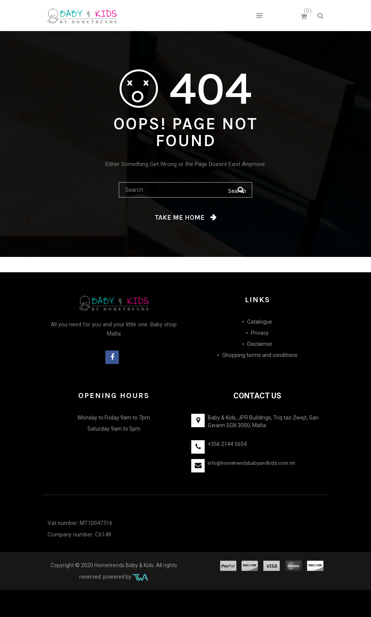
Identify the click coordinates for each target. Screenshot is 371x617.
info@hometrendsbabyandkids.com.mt (251, 463)
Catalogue (259, 322)
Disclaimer (260, 344)
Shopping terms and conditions (259, 355)
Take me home (180, 217)
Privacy (260, 333)
